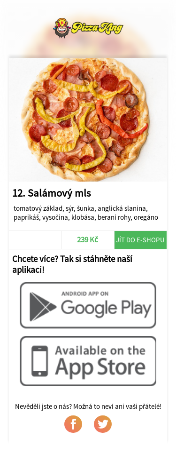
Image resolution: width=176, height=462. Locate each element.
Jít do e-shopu (140, 239)
